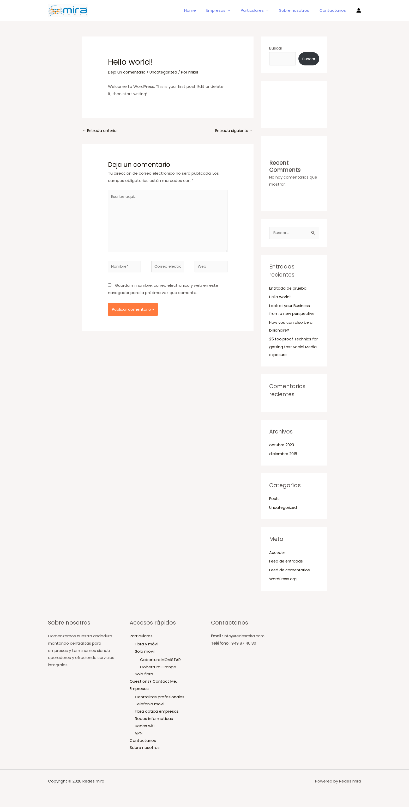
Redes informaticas (154, 719)
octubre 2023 (282, 445)
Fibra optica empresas (157, 712)
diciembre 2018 (283, 454)
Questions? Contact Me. (153, 681)
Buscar (275, 48)
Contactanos (334, 10)
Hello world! (280, 297)
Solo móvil (144, 652)
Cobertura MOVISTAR (160, 660)
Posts (274, 499)
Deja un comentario (127, 72)
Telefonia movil (149, 704)
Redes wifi (144, 726)
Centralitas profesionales (159, 697)
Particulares (258, 10)
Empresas (224, 10)
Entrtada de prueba (288, 288)
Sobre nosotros (298, 10)
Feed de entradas (286, 561)
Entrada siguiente (233, 130)
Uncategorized (164, 72)
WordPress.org (283, 579)
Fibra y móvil (146, 644)
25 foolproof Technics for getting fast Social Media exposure (293, 347)
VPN (138, 733)
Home (202, 10)
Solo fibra (144, 674)
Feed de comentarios (290, 570)
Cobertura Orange (158, 667)
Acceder (277, 553)
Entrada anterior (100, 130)
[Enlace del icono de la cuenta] (358, 10)
